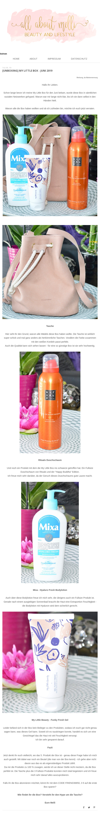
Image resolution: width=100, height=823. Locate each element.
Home (16, 58)
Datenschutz (79, 58)
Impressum (54, 58)
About (33, 58)
